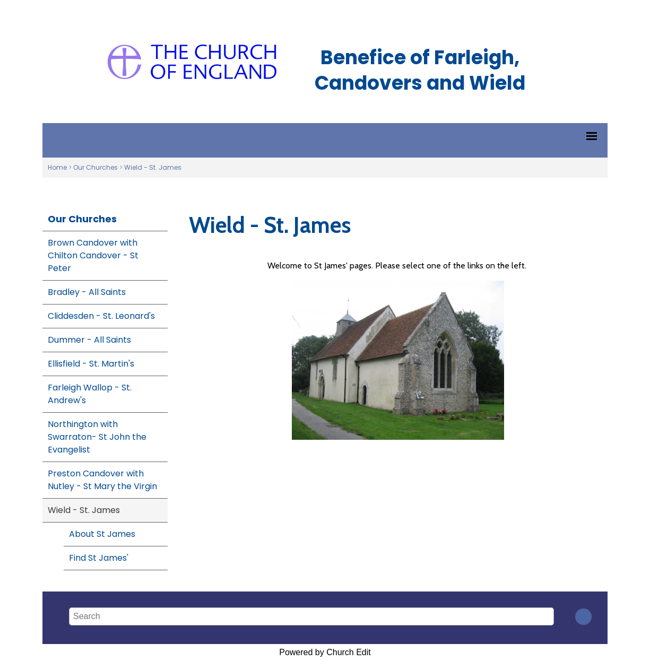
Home (57, 167)
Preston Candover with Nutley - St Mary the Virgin (102, 479)
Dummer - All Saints (89, 340)
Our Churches (95, 167)
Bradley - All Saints (87, 292)
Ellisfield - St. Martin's (91, 364)
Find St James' (98, 558)
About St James (102, 534)
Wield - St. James (152, 167)
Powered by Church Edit (325, 652)
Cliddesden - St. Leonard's (101, 316)
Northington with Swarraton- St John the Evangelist (97, 437)
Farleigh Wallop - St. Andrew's (90, 393)
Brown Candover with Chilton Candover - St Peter (93, 255)
